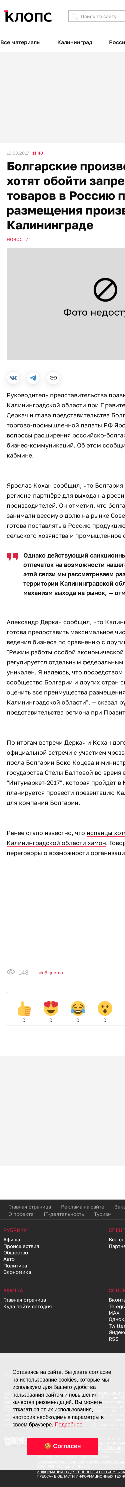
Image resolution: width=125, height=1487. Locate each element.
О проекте (21, 1214)
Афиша (11, 1239)
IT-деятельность (64, 1214)
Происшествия (21, 1246)
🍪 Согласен (62, 1446)
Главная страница (29, 1207)
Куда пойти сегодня (27, 1306)
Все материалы (20, 42)
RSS (114, 1339)
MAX (114, 1313)
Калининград (74, 42)
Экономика (17, 1272)
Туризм (103, 1214)
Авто (9, 1259)
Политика (15, 1265)
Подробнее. (69, 1424)
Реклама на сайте (82, 1207)
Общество (52, 972)
